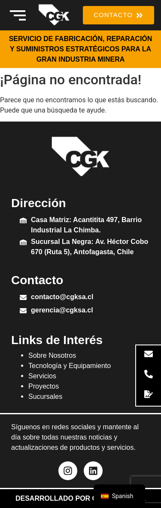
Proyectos (43, 386)
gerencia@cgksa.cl (62, 310)
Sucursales (45, 396)
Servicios (42, 376)
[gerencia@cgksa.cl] (23, 311)
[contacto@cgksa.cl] (23, 298)
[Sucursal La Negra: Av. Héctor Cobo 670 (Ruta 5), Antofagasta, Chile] (23, 243)
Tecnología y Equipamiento (69, 365)
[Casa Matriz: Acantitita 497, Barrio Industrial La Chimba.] (23, 221)
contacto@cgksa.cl (62, 296)
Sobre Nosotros (52, 355)
